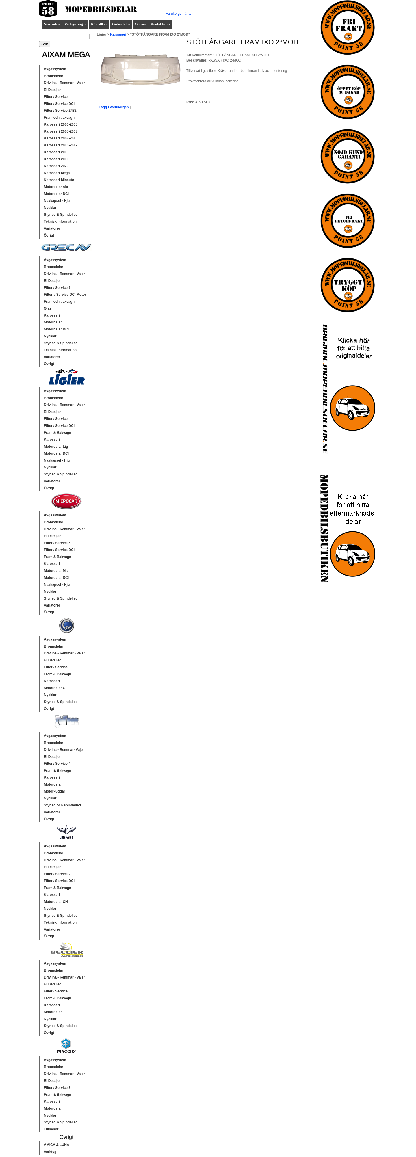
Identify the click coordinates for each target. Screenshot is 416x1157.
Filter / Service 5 (57, 543)
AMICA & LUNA (56, 1145)
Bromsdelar (53, 76)
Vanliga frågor (75, 24)
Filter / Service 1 (57, 288)
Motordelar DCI (56, 194)
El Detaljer (52, 90)
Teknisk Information (60, 222)
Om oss (140, 24)
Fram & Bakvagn (57, 433)
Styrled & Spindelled (61, 215)
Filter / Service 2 (57, 874)
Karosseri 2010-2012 (60, 145)
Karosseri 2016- (57, 159)
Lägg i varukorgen (114, 107)
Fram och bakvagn (59, 118)
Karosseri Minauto (59, 180)
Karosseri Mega (57, 173)
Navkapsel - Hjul (57, 201)
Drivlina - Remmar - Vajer (64, 83)
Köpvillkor (99, 24)
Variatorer (52, 228)
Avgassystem (55, 69)
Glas (47, 308)
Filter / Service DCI (59, 104)
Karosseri (52, 315)
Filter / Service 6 (57, 667)
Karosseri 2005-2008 (60, 131)
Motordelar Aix (56, 187)
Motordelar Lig (56, 446)
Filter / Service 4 (57, 764)
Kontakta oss (160, 24)
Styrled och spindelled (62, 805)
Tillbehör (51, 1129)
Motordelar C (54, 688)
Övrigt (49, 235)
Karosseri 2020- (57, 166)
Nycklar (50, 208)
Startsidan (52, 24)
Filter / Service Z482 (60, 111)
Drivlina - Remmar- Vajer (64, 750)
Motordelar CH (56, 902)
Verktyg (50, 1152)
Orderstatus (121, 24)
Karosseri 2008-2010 (60, 138)
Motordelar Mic (56, 571)
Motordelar (53, 322)
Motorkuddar (54, 791)
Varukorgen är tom (180, 14)
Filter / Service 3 (57, 1088)
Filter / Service (56, 97)
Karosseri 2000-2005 (60, 124)
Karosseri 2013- (57, 152)
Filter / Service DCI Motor (65, 295)
